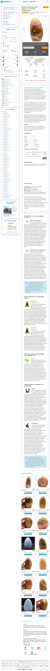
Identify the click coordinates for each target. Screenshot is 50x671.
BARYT (5, 124)
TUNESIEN (6, 100)
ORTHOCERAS (6, 167)
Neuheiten (5, 21)
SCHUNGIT (6, 182)
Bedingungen (4, 660)
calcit (24, 489)
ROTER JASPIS (7, 181)
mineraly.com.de (21, 665)
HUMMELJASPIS (7, 150)
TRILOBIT (6, 190)
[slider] (3, 57)
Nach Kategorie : (6, 32)
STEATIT (6, 188)
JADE (5, 151)
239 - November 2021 (44, 76)
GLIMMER (6, 144)
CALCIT (6, 127)
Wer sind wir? (25, 660)
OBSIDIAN (6, 165)
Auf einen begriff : (6, 45)
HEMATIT (6, 148)
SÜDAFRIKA (6, 103)
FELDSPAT (6, 139)
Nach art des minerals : (5, 51)
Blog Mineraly (5, 663)
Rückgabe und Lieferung (33, 660)
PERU (5, 96)
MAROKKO (6, 91)
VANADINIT (6, 193)
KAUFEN (45, 7)
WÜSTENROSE (7, 196)
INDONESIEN (6, 88)
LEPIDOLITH (6, 161)
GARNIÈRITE (6, 142)
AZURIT (5, 122)
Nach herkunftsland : (14, 51)
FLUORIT (6, 141)
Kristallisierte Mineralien (9, 12)
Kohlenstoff (28, 156)
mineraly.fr (5, 665)
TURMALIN (6, 191)
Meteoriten (6, 18)
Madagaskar (35, 76)
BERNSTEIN (6, 125)
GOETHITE (6, 145)
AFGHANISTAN (7, 79)
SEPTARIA (6, 184)
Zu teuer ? (44, 54)
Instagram (17, 663)
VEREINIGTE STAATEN (8, 102)
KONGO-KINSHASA (7, 83)
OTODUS (6, 168)
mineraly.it (29, 665)
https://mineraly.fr (44, 663)
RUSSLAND (6, 99)
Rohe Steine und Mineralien (10, 7)
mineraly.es (36, 665)
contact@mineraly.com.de (33, 663)
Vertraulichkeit (20, 660)
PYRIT (5, 170)
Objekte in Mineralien (8, 13)
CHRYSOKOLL (6, 131)
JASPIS (5, 153)
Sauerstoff (28, 152)
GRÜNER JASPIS (7, 147)
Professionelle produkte (9, 24)
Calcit (44, 71)
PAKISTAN (6, 97)
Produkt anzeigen (28, 493)
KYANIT (5, 156)
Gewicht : (4, 59)
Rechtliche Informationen (11, 660)
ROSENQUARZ (7, 179)
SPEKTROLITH (7, 185)
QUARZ (6, 173)
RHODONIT (6, 176)
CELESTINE (6, 130)
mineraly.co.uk (12, 665)
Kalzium (27, 154)
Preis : (4, 55)
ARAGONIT (6, 121)
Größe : (4, 63)
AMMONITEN (6, 116)
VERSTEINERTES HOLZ (8, 194)
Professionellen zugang (43, 660)
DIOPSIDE (6, 133)
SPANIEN (6, 86)
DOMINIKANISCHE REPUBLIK (9, 85)
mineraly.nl (42, 665)
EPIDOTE (6, 136)
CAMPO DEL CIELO (7, 128)
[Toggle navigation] (48, 1)
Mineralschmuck (7, 17)
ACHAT (5, 111)
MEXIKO (6, 94)
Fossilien (6, 15)
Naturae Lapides (40, 165)
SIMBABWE (6, 105)
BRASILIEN (6, 82)
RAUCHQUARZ (7, 174)
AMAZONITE (6, 113)
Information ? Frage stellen (28, 47)
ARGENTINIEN (7, 80)
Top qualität (6, 23)
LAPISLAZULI (6, 159)
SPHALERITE (6, 187)
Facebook (12, 663)
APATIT (5, 119)
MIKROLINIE (6, 164)
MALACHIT (6, 162)
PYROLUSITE (6, 171)
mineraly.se (27, 667)
